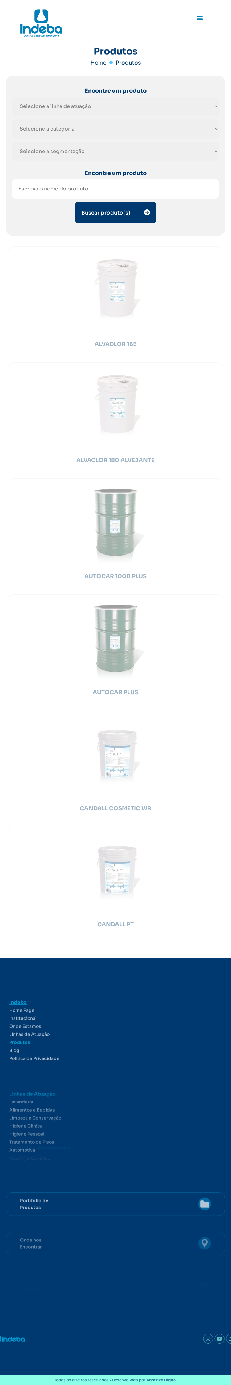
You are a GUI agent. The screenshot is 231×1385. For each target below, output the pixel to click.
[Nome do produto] (115, 189)
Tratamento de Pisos (31, 1166)
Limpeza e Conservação (35, 1142)
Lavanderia (21, 1125)
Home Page (21, 1033)
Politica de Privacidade (34, 1081)
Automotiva (22, 1174)
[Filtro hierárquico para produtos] (115, 106)
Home (98, 63)
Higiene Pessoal (26, 1158)
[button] (200, 17)
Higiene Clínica (26, 1150)
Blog (14, 1073)
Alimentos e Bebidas (32, 1134)
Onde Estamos (25, 1049)
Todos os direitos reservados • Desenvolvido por (115, 1380)
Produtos (128, 63)
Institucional (23, 1041)
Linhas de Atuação (29, 1057)
